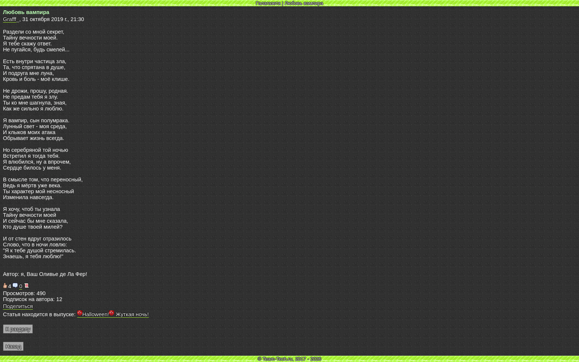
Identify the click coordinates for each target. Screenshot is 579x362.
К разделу (18, 329)
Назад (13, 346)
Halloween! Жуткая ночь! (113, 314)
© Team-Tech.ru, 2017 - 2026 (290, 359)
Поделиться (18, 306)
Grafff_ (11, 19)
